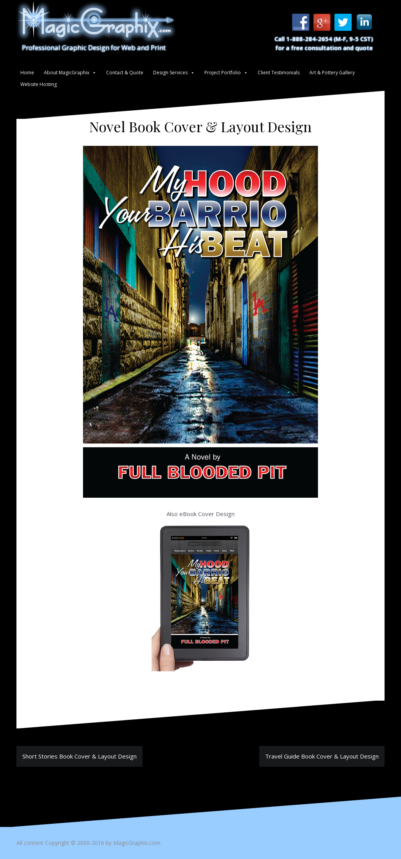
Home (27, 72)
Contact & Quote (124, 72)
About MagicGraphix (66, 72)
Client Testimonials (279, 72)
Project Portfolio (222, 72)
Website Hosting (38, 84)
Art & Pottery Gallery (332, 72)
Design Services (170, 72)
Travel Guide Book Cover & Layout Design (322, 756)
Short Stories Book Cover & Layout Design (79, 756)
